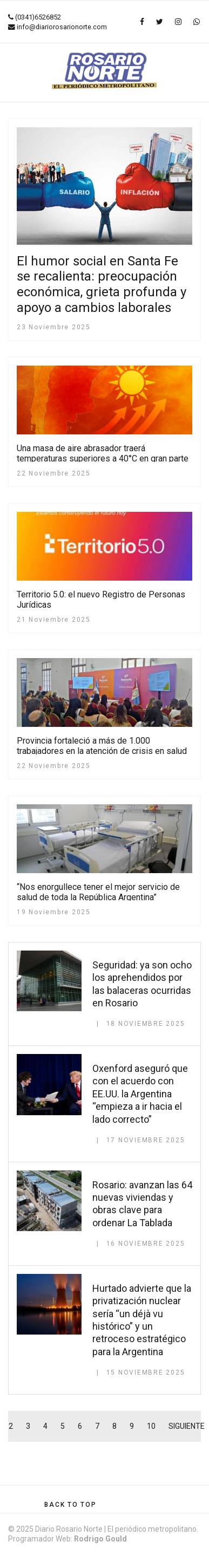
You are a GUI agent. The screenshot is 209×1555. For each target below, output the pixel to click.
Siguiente (186, 1426)
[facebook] (142, 21)
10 (151, 1426)
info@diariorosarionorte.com (62, 27)
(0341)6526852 (38, 17)
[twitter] (159, 21)
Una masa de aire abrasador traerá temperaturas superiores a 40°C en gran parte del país (102, 458)
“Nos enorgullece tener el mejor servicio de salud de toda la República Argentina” (98, 892)
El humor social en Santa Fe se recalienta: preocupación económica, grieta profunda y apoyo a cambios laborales (101, 284)
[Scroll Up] (70, 1505)
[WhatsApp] (196, 21)
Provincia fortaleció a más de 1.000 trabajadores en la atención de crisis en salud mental (102, 751)
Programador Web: (67, 1538)
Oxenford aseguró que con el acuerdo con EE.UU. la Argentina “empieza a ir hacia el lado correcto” (140, 1094)
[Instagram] (178, 21)
